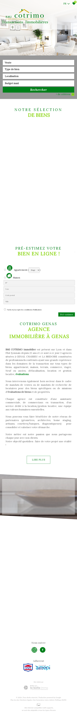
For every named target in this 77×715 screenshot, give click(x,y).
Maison (13, 276)
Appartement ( (16, 268)
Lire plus (38, 459)
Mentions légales (26, 700)
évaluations (22, 374)
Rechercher (38, 90)
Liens (46, 700)
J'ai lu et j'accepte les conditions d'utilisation (24, 310)
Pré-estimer (66, 314)
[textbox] (38, 69)
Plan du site (15, 700)
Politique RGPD (60, 700)
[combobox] (38, 63)
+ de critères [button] (65, 94)
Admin (51, 700)
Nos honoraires (38, 700)
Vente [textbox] (8, 62)
